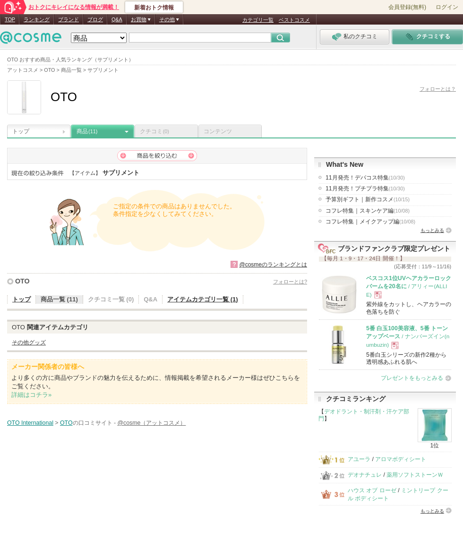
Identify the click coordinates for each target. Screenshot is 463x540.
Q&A (116, 19)
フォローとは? (290, 281)
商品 (87, 131)
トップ (20, 131)
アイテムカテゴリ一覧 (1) (202, 299)
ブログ (95, 19)
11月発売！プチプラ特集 (365, 188)
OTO (22, 281)
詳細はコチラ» (31, 394)
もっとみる (432, 230)
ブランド (68, 19)
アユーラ (359, 459)
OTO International (30, 423)
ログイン (447, 7)
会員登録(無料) (407, 7)
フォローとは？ (438, 89)
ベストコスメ (294, 20)
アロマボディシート (400, 459)
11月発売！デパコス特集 (365, 177)
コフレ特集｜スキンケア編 (368, 210)
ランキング (37, 19)
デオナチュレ (365, 474)
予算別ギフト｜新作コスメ (368, 199)
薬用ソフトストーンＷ (414, 474)
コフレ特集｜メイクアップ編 (370, 221)
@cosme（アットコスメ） (151, 423)
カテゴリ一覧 (258, 20)
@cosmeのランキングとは (273, 264)
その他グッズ (29, 342)
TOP (10, 19)
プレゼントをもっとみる (412, 378)
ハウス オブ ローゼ (372, 490)
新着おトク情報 (154, 7)
